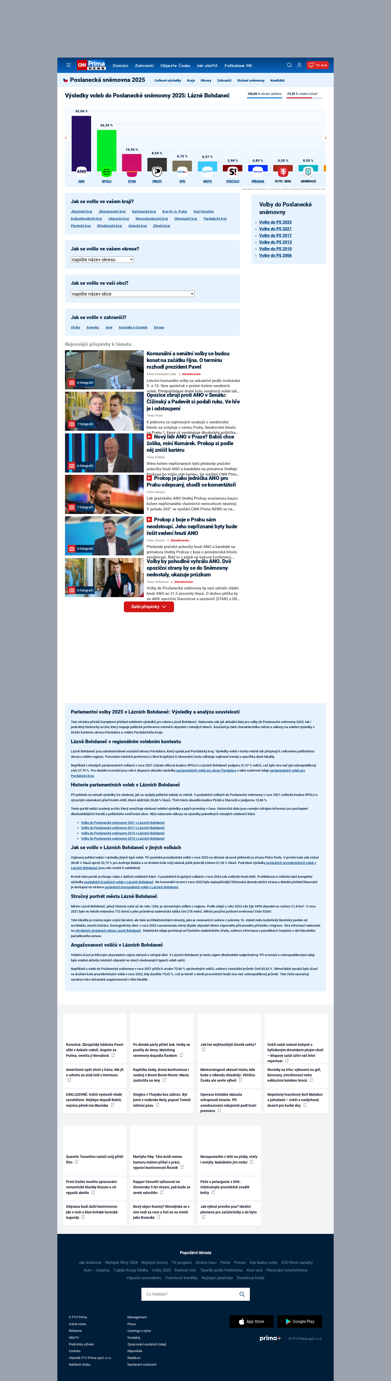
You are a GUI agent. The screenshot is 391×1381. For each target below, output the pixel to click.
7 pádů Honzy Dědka (130, 1270)
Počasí (240, 1262)
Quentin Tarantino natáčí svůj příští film (94, 1159)
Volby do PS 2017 (275, 235)
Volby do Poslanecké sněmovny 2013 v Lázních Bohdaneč (123, 833)
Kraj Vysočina (204, 211)
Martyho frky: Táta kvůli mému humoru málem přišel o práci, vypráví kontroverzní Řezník (158, 1162)
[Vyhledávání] (289, 65)
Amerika (92, 327)
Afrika (75, 327)
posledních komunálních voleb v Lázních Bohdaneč (141, 887)
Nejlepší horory (155, 1262)
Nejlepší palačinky (217, 1278)
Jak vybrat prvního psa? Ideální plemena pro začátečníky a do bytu (228, 1211)
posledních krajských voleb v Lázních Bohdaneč (119, 882)
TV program (181, 1262)
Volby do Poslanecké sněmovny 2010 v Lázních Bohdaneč (123, 838)
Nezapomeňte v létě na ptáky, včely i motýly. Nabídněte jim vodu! (228, 1159)
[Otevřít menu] (68, 65)
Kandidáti (277, 80)
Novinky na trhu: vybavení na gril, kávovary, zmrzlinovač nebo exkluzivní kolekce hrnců (294, 1075)
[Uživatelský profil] (299, 65)
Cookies (75, 1351)
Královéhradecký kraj (86, 219)
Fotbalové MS (238, 66)
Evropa (159, 327)
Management (137, 1317)
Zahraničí (144, 66)
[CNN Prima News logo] (91, 65)
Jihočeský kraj (81, 211)
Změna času (206, 1262)
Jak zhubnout (90, 1262)
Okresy (206, 80)
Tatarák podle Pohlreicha (221, 1270)
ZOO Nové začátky (297, 1262)
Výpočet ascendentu (143, 1278)
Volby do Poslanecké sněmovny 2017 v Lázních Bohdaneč (123, 828)
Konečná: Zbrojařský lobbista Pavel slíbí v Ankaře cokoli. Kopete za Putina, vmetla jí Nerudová (94, 1050)
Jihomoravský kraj (112, 211)
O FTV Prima (78, 1317)
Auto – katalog (96, 1270)
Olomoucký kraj (185, 219)
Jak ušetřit (207, 66)
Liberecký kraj (118, 219)
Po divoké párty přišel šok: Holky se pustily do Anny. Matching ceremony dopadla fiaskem (161, 1050)
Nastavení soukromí (141, 1364)
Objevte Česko (175, 66)
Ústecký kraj (137, 226)
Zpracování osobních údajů (146, 1344)
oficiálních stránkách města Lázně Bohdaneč (108, 931)
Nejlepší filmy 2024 (121, 1262)
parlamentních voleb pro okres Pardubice (206, 770)
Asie (109, 327)
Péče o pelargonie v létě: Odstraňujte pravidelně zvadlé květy (224, 1187)
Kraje (191, 80)
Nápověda (134, 1351)
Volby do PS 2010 (275, 248)
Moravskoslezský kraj (152, 219)
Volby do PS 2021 (275, 228)
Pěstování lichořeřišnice (287, 1270)
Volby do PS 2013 (275, 242)
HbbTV (74, 1338)
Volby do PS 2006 (275, 255)
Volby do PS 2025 (275, 222)
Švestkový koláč (251, 1278)
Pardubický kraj (215, 219)
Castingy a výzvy (139, 1331)
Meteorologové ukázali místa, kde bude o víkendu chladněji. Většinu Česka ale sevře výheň (227, 1075)
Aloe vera (254, 1270)
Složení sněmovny (251, 80)
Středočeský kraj (109, 226)
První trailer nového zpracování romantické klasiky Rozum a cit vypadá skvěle (91, 1187)
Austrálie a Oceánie (133, 327)
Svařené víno (185, 1270)
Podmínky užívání (81, 1344)
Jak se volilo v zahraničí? (98, 317)
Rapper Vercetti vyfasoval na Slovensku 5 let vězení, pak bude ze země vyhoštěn (161, 1187)
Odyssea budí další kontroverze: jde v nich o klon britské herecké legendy (92, 1212)
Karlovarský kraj (144, 211)
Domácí (120, 66)
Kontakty (133, 1338)
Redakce (133, 1358)
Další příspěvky (153, 608)
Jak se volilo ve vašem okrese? (105, 249)
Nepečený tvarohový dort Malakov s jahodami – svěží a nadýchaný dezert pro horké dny (295, 1100)
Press (131, 1324)
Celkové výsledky (168, 80)
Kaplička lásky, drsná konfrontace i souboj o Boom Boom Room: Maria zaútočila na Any (161, 1075)
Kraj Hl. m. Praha (174, 211)
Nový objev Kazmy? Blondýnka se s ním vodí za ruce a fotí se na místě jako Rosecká (161, 1212)
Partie (225, 1262)
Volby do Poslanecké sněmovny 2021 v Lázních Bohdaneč (123, 823)
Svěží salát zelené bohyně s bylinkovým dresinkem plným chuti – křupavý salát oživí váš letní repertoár (295, 1053)
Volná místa (77, 1324)
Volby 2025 (161, 1270)
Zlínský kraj (161, 226)
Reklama (75, 1331)
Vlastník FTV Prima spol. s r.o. (90, 1358)
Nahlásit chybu (79, 1364)
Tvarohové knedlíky (181, 1278)
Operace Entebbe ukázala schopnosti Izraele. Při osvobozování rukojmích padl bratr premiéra (228, 1102)
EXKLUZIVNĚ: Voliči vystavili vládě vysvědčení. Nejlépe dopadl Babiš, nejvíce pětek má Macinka (94, 1100)
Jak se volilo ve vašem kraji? (102, 201)
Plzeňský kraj (81, 226)
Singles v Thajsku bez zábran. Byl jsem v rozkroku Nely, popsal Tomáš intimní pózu (162, 1100)
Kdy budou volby (263, 1262)
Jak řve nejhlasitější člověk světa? (228, 1047)
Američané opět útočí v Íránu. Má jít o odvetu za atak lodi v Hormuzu (95, 1075)
